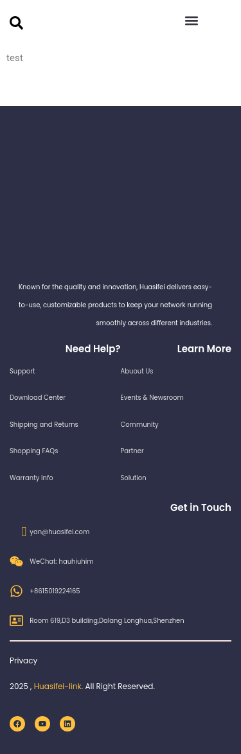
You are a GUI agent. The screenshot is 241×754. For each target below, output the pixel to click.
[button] (192, 20)
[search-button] (16, 23)
